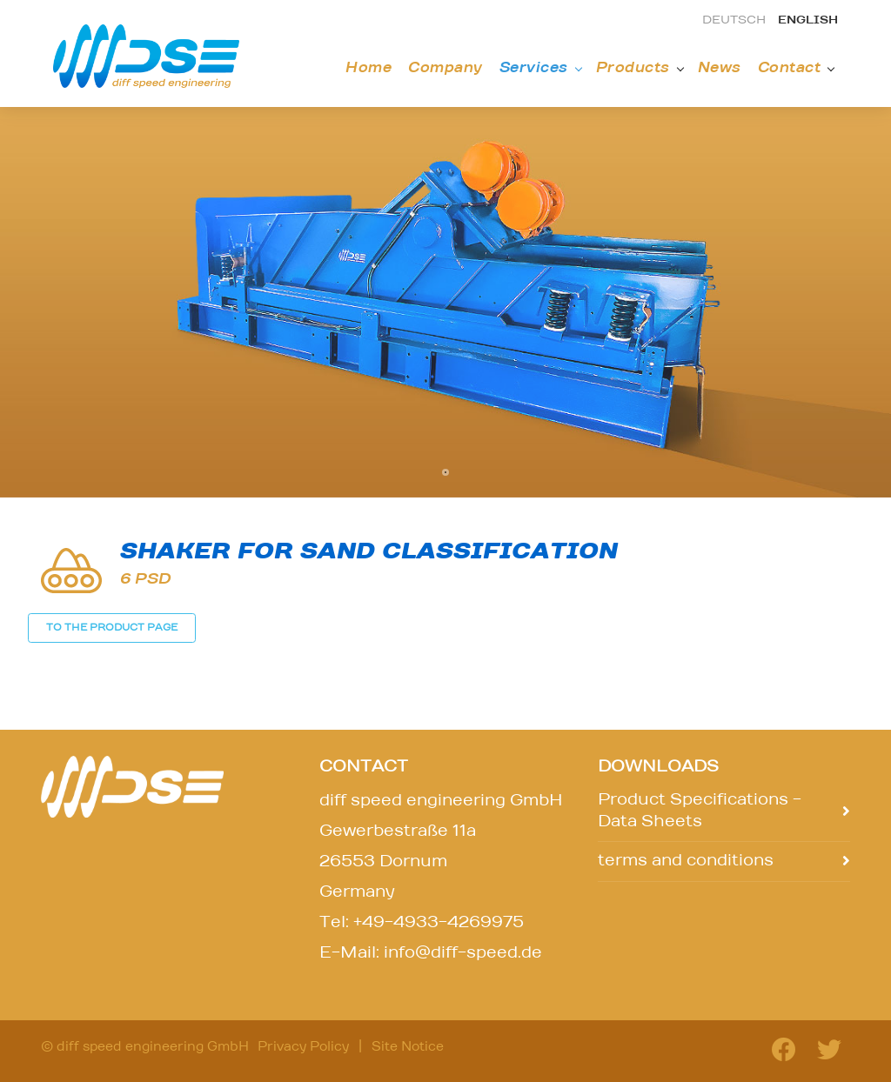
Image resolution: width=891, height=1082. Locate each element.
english (808, 20)
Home (368, 68)
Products (633, 68)
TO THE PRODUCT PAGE (112, 627)
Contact (789, 68)
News (719, 68)
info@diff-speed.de (463, 953)
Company (445, 68)
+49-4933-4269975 (438, 923)
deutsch (734, 20)
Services (533, 68)
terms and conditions (686, 861)
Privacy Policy (303, 1047)
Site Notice (408, 1047)
